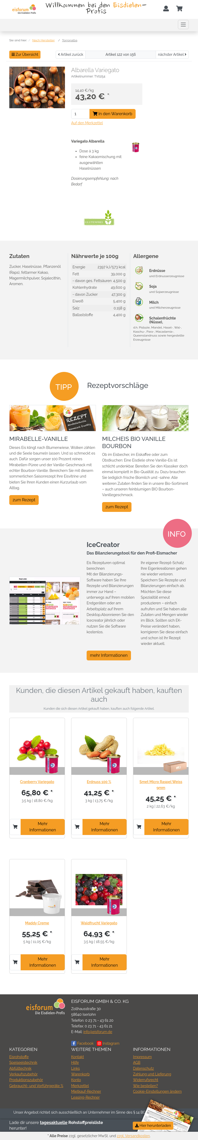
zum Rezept (24, 499)
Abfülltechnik (20, 1068)
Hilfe (75, 1062)
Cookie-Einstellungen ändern (157, 1091)
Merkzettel (80, 1086)
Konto (76, 1080)
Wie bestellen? (145, 1086)
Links (75, 1068)
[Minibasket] (179, 9)
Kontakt (77, 1057)
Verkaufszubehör (23, 1074)
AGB (136, 1062)
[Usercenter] (166, 9)
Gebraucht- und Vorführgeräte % (36, 1086)
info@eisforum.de (97, 1032)
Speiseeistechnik (23, 1062)
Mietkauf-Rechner (86, 1091)
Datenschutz (143, 1068)
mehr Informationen (109, 655)
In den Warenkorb (112, 113)
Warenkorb (80, 1074)
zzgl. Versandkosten (133, 1136)
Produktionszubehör (26, 1080)
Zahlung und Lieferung (152, 1074)
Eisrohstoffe (19, 1057)
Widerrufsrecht (145, 1080)
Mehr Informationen (42, 826)
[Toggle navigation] (183, 24)
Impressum (142, 1057)
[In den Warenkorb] (15, 827)
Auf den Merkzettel (87, 123)
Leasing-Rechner (85, 1097)
